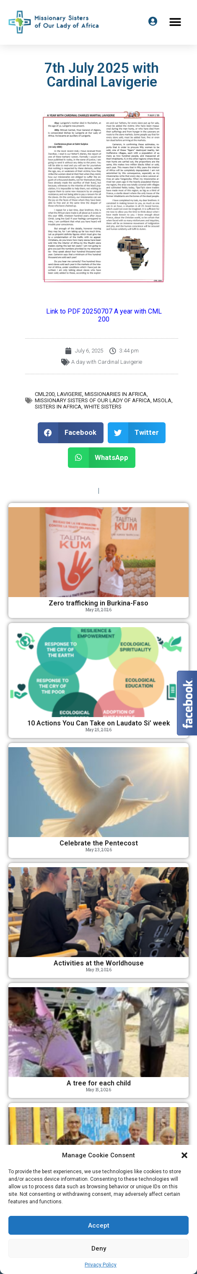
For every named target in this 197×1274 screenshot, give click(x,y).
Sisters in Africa (58, 406)
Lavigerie (69, 394)
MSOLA (162, 400)
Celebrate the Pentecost (99, 843)
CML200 (44, 394)
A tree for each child (99, 1083)
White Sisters (103, 406)
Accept (98, 1225)
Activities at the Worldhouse (99, 963)
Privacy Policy (101, 1265)
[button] (184, 1155)
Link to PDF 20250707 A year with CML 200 (104, 315)
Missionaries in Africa (116, 394)
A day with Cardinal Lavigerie (106, 362)
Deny (98, 1248)
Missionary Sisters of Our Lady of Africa (92, 400)
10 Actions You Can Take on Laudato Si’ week (98, 723)
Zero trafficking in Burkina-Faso (98, 603)
